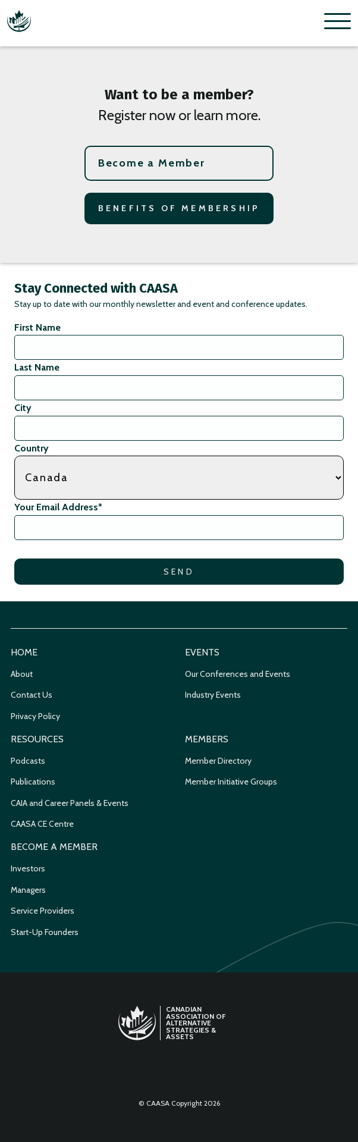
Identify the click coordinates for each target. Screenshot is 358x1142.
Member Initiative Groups (231, 781)
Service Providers (42, 910)
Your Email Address (58, 507)
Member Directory (218, 760)
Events (202, 652)
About (22, 674)
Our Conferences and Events (237, 674)
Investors (28, 868)
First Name (37, 327)
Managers (28, 889)
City (23, 407)
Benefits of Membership (179, 208)
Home (24, 652)
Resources (37, 739)
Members (206, 739)
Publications (33, 781)
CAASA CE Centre (42, 823)
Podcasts (28, 760)
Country (31, 448)
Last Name (36, 367)
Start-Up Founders (44, 932)
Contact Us (31, 694)
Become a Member (151, 163)
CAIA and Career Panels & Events (69, 803)
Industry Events (213, 694)
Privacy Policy (35, 716)
